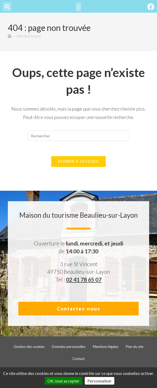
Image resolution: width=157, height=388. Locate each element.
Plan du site (134, 347)
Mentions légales (106, 347)
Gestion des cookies (29, 347)
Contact (78, 359)
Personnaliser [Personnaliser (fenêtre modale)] (99, 380)
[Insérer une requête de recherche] (78, 135)
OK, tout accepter (63, 380)
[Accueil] (9, 36)
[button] (78, 5)
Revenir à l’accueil (78, 162)
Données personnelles (69, 347)
